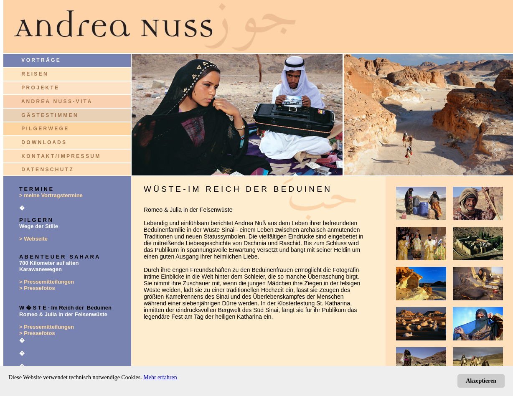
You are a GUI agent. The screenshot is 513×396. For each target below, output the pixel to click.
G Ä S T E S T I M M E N (49, 115)
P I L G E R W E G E (44, 129)
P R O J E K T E (39, 88)
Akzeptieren (481, 381)
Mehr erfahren (160, 377)
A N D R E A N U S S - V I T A (56, 101)
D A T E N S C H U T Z (46, 170)
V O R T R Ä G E (31, 60)
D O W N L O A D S (43, 142)
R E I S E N (34, 74)
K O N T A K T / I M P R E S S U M (60, 156)
